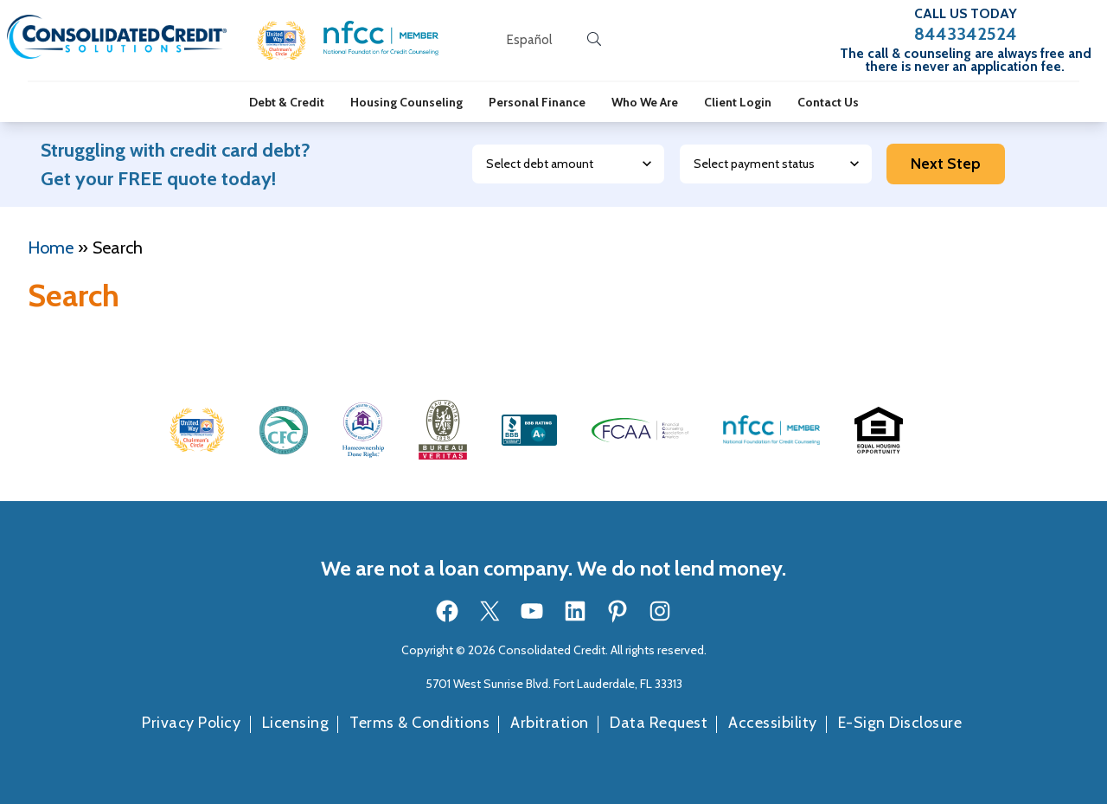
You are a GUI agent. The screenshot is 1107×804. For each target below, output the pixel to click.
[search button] (594, 40)
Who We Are (644, 102)
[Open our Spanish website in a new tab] (529, 40)
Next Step (946, 163)
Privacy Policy (191, 722)
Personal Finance (537, 102)
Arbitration (549, 722)
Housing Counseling (406, 102)
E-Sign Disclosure (900, 722)
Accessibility (772, 722)
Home (51, 247)
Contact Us (828, 102)
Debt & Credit (286, 102)
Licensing (296, 722)
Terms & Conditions (419, 722)
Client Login (737, 102)
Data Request (658, 722)
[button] (281, 40)
